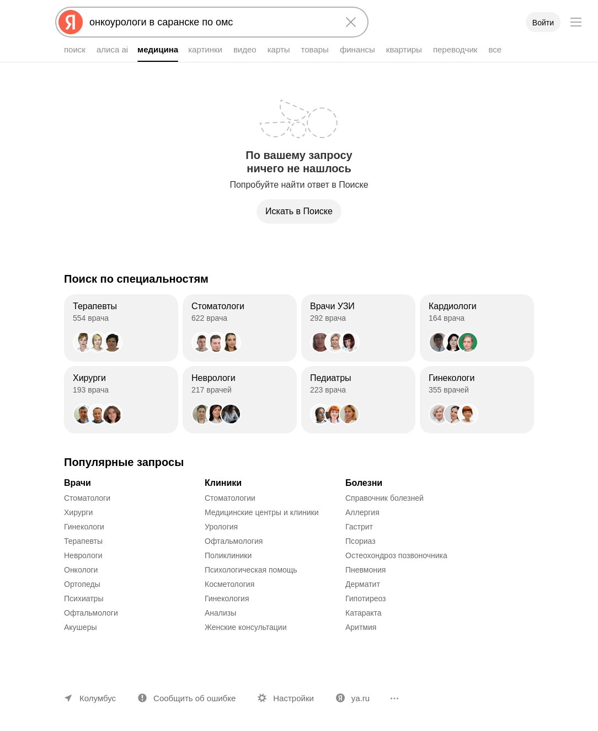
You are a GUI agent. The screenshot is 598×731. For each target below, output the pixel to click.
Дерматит (362, 584)
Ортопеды (82, 584)
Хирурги (78, 512)
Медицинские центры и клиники (262, 512)
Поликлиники (228, 555)
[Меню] (576, 22)
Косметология (229, 584)
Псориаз (360, 541)
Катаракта (363, 612)
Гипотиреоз (365, 598)
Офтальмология (234, 541)
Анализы (220, 612)
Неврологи (83, 555)
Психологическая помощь (251, 569)
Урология (221, 526)
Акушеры (80, 627)
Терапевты (83, 541)
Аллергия (362, 512)
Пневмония (365, 569)
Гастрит (359, 526)
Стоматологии (230, 498)
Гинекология (227, 598)
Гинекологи (84, 526)
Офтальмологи (91, 612)
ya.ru (360, 698)
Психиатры (83, 598)
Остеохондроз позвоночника (396, 555)
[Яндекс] (70, 22)
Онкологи (81, 569)
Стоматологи (87, 498)
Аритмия (360, 627)
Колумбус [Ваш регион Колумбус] (97, 698)
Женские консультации (245, 627)
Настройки (293, 698)
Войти (543, 22)
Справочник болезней (384, 498)
